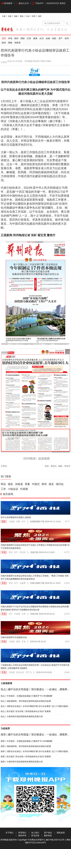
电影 (54, 38)
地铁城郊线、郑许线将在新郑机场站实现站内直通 (26, 701)
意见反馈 (35, 835)
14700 (67, 614)
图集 (21, 16)
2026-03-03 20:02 (44, 672)
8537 (67, 641)
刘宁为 (29, 672)
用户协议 (48, 832)
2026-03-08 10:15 (38, 641)
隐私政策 (61, 832)
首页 (4, 38)
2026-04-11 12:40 (45, 521)
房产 (61, 38)
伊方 (24, 521)
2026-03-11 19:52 (45, 583)
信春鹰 (23, 583)
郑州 (44, 484)
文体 (29, 38)
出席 (24, 614)
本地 (10, 38)
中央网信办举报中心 (36, 840)
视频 (15, 16)
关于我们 (9, 832)
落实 (51, 484)
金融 (48, 38)
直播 (9, 16)
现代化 (60, 484)
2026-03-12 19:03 (42, 552)
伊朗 (18, 521)
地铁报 (17, 42)
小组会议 (13, 489)
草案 (27, 484)
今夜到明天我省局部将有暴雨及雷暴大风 (22, 716)
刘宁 (16, 552)
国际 (23, 38)
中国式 (36, 484)
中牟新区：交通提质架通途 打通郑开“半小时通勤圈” (27, 696)
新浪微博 (6, 3)
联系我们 (22, 832)
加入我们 (35, 832)
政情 (4, 42)
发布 (67, 38)
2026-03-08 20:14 (42, 614)
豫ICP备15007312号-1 (56, 840)
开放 (24, 641)
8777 (67, 521)
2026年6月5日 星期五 (56, 3)
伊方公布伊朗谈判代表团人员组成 (16, 517)
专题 (3, 16)
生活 (42, 38)
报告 (10, 484)
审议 (3, 484)
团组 (18, 641)
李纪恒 (23, 552)
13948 (67, 672)
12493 (67, 583)
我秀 (34, 16)
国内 (16, 38)
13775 (67, 552)
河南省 (19, 484)
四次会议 (20, 672)
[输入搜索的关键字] (53, 23)
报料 (40, 16)
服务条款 (48, 835)
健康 (35, 38)
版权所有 (22, 835)
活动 (27, 16)
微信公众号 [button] (22, 3)
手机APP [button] (37, 3)
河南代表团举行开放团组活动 (14, 637)
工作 (3, 489)
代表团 (24, 489)
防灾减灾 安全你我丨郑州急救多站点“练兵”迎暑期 (26, 711)
